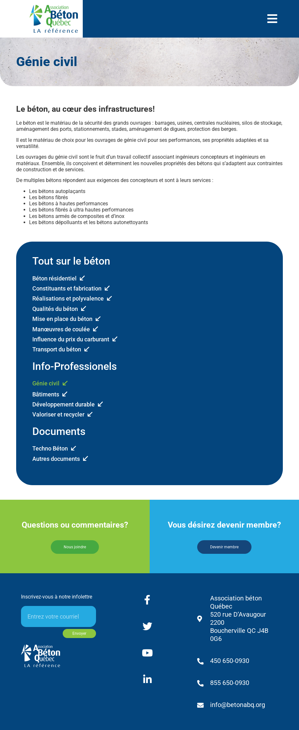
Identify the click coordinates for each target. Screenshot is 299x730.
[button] (272, 18)
